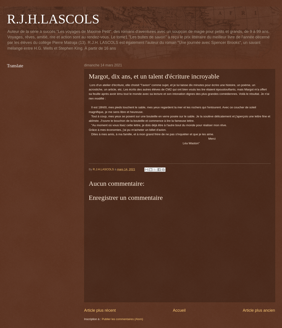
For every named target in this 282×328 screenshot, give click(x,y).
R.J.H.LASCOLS (53, 19)
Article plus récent (100, 310)
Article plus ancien (259, 310)
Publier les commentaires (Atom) (122, 319)
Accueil (179, 310)
